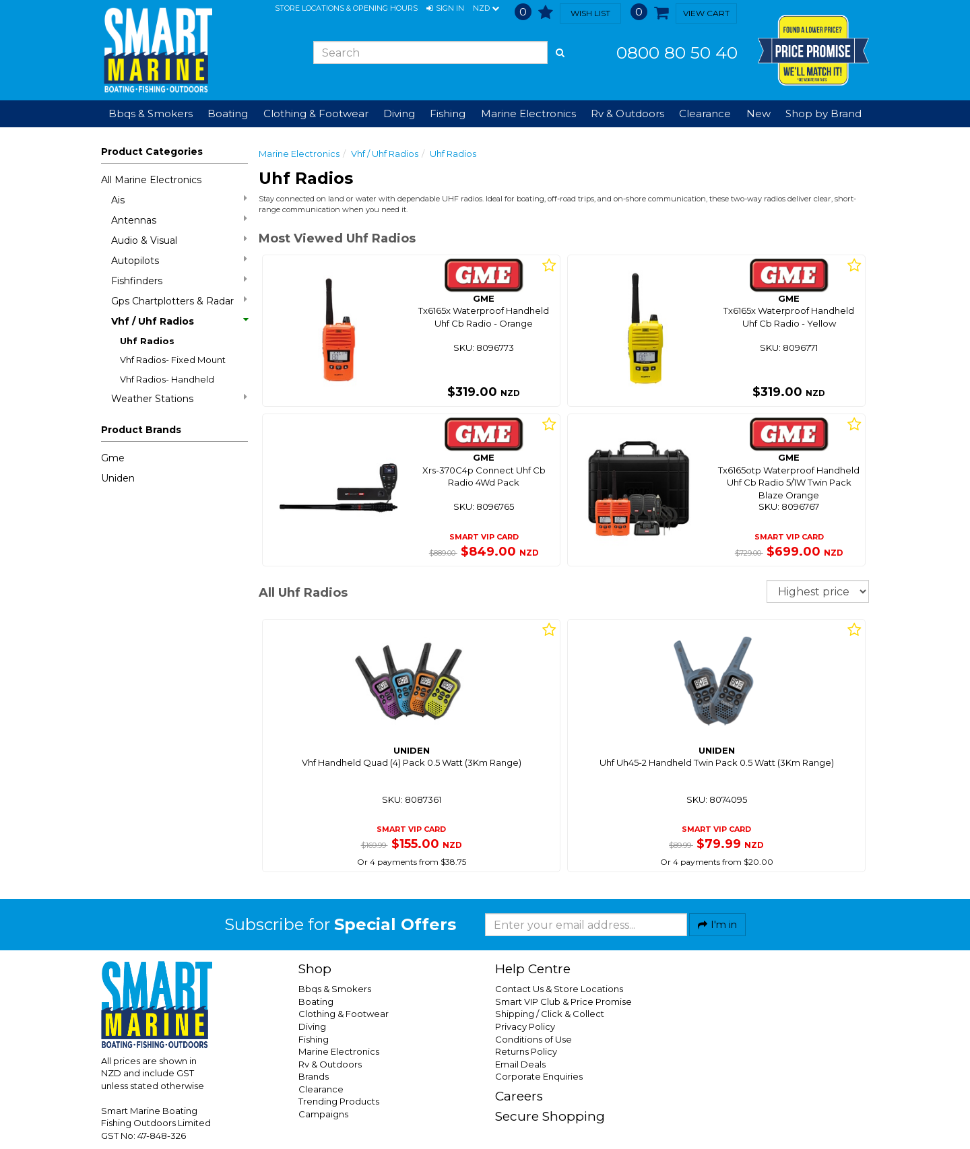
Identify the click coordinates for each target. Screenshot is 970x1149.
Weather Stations (179, 398)
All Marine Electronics (151, 180)
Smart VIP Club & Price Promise (563, 1001)
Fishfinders (179, 280)
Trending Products (338, 1101)
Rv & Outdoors (330, 1064)
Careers (519, 1096)
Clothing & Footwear (343, 1013)
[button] (445, 8)
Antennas (179, 220)
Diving (312, 1026)
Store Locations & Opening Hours (346, 8)
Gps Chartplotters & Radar (179, 300)
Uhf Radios (147, 340)
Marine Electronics (299, 153)
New (758, 113)
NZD (486, 8)
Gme (113, 458)
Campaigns (323, 1114)
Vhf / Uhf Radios (179, 321)
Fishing (313, 1039)
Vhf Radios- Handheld (167, 379)
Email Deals (520, 1064)
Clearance (705, 113)
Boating (315, 1001)
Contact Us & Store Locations (559, 988)
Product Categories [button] (152, 151)
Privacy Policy (525, 1026)
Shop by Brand (823, 113)
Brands (313, 1076)
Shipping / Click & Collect (549, 1013)
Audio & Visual (179, 240)
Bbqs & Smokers (150, 113)
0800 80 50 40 (677, 52)
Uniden (118, 478)
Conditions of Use (533, 1039)
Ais (179, 199)
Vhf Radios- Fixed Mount (173, 359)
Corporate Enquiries (539, 1076)
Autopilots (179, 260)
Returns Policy (526, 1051)
